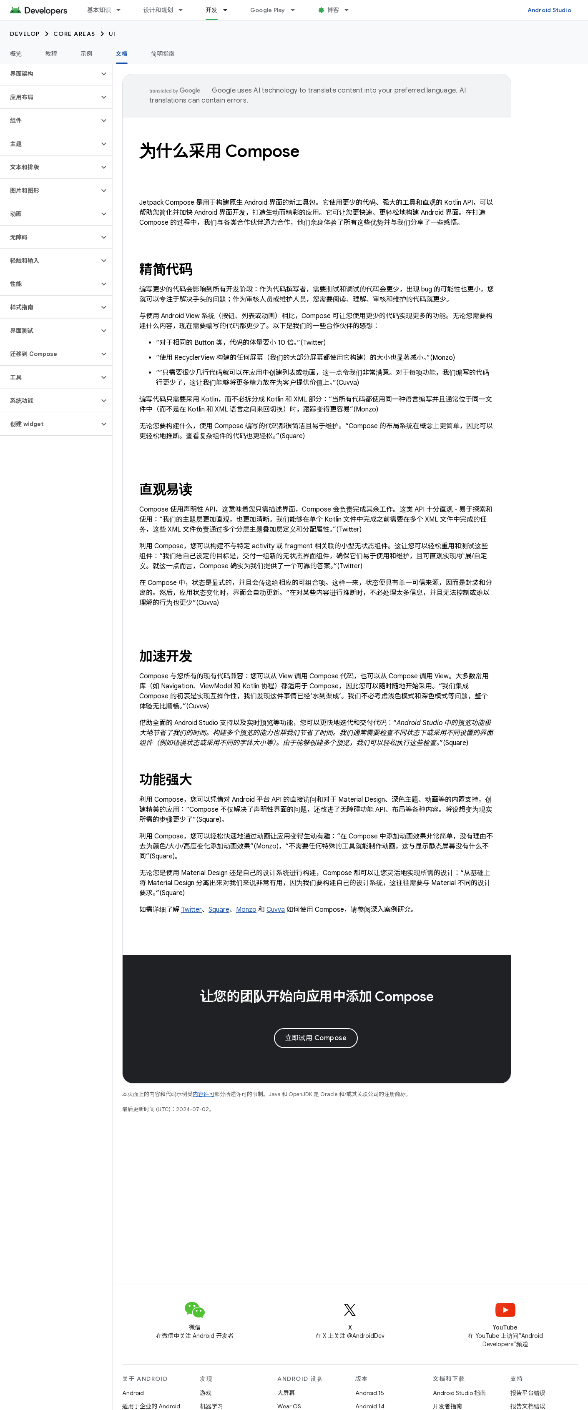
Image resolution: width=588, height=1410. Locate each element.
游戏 (205, 1393)
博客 (333, 10)
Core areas (74, 34)
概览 (16, 54)
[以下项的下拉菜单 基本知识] (122, 10)
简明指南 (163, 54)
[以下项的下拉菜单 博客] (350, 10)
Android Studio (550, 10)
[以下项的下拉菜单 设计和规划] (184, 10)
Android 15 (369, 1393)
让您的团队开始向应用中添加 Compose (317, 996)
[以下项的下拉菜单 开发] (229, 10)
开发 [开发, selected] (212, 10)
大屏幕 (286, 1393)
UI (112, 34)
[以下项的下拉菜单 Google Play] (296, 10)
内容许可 (203, 1094)
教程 (51, 54)
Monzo (246, 910)
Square (219, 910)
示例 (86, 54)
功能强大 (165, 779)
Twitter (191, 910)
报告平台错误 (527, 1393)
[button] (49, 73)
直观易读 (165, 489)
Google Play (267, 10)
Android (133, 1393)
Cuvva (275, 910)
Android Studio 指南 (459, 1393)
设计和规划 (158, 10)
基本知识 (99, 10)
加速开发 (165, 656)
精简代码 (165, 269)
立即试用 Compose (316, 1038)
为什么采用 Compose (219, 151)
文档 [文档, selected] (122, 54)
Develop (25, 34)
